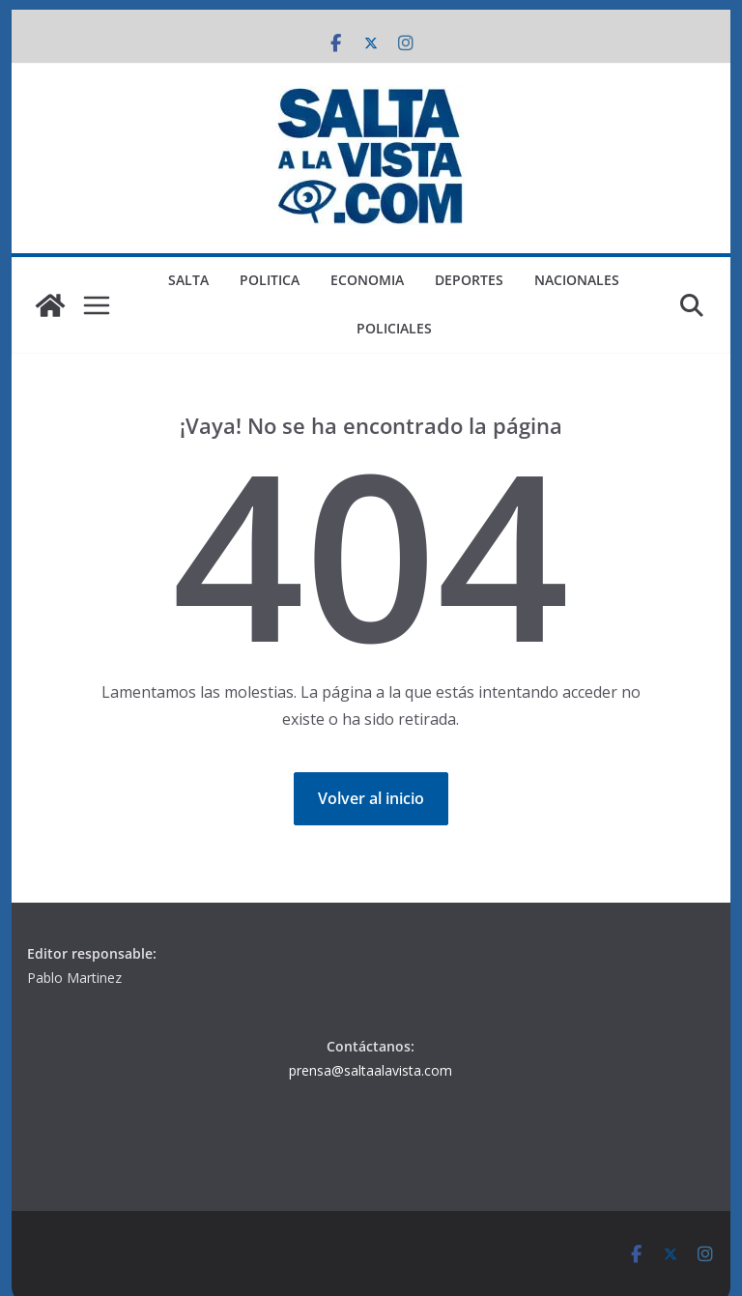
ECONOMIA (367, 280)
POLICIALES (394, 328)
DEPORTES (469, 280)
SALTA (188, 280)
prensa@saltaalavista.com (370, 1070)
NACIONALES (576, 280)
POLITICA (270, 280)
